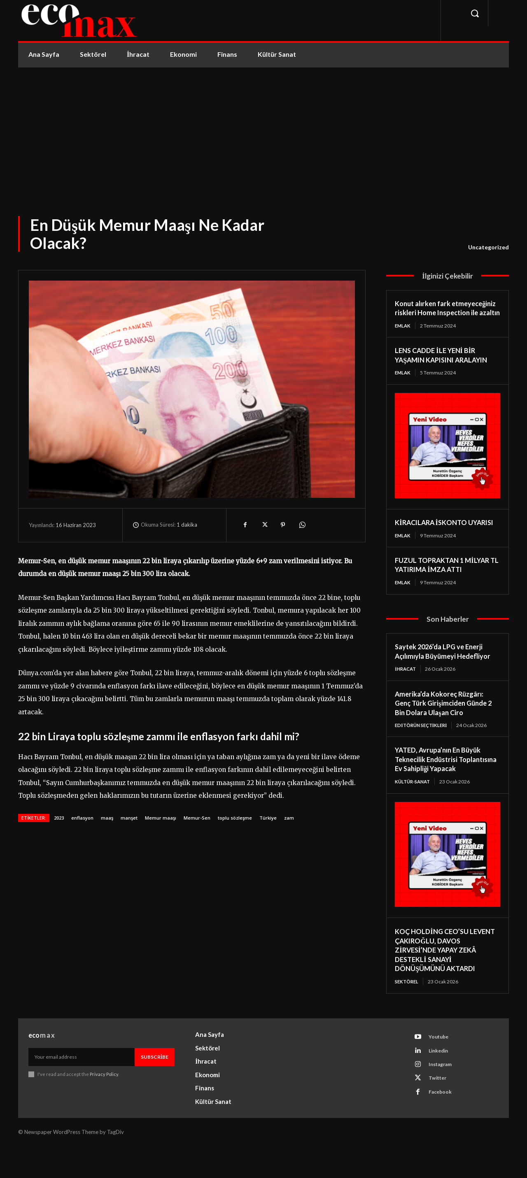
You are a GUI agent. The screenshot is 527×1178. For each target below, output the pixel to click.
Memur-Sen (197, 818)
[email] (81, 1089)
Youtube (441, 1069)
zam (289, 818)
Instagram (443, 1099)
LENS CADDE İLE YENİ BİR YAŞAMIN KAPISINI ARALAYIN (447, 364)
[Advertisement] (263, 129)
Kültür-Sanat (414, 812)
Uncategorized (488, 247)
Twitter (440, 1114)
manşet (129, 818)
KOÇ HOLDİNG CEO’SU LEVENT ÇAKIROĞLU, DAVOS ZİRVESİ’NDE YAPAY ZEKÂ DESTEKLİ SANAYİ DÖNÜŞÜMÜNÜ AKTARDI (445, 980)
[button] (475, 13)
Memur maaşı (160, 818)
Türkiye (268, 818)
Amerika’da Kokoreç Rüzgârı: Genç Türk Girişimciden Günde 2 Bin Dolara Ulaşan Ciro (447, 723)
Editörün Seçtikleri (423, 746)
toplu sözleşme (235, 818)
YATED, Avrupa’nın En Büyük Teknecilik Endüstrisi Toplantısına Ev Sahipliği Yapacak (442, 785)
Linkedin (441, 1084)
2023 (59, 818)
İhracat (406, 689)
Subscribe (155, 1089)
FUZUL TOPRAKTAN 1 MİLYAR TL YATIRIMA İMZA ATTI (446, 584)
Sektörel (407, 1012)
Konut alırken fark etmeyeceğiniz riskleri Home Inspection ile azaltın (441, 312)
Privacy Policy (104, 1106)
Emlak (403, 335)
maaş (107, 818)
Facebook (442, 1130)
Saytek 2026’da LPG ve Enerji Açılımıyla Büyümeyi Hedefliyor (447, 671)
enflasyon (82, 818)
